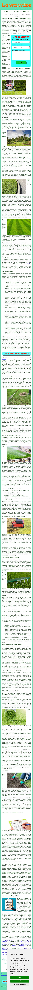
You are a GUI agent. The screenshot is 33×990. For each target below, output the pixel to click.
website (28, 263)
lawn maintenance (11, 340)
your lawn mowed (26, 146)
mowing (7, 274)
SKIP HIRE (15, 943)
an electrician (25, 941)
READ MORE (4, 432)
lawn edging (10, 808)
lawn (11, 378)
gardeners (28, 900)
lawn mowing (19, 369)
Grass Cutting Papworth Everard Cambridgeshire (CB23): (16, 18)
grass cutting (19, 357)
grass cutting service (13, 123)
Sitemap (3, 973)
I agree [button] (20, 977)
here (13, 890)
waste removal (25, 944)
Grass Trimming (5, 975)
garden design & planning (18, 945)
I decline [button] (20, 981)
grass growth (15, 566)
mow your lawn (21, 96)
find (6, 864)
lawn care (14, 508)
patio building (9, 940)
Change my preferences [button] (20, 984)
